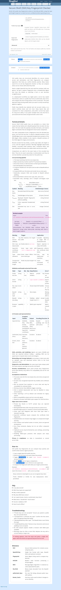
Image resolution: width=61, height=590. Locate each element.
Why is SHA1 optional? (19, 492)
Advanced (30, 45)
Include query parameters (25, 61)
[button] (22, 26)
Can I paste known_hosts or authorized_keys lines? (27, 497)
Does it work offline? (19, 504)
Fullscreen (49, 54)
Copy (45, 59)
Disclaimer (47, 67)
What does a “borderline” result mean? (24, 499)
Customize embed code (24, 69)
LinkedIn (19, 59)
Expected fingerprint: (17, 38)
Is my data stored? (18, 488)
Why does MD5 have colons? (21, 495)
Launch (48, 59)
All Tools (12, 4)
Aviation (28, 4)
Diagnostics (14, 54)
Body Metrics (34, 4)
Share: (13, 59)
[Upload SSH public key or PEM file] (37, 33)
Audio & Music (18, 4)
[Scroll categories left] (10, 4)
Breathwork (39, 4)
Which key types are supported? (22, 490)
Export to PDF (44, 54)
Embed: (13, 67)
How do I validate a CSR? (20, 502)
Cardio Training (45, 4)
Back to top (4, 586)
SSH (17, 54)
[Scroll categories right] (51, 4)
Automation (24, 4)
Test (43, 67)
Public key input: (17, 26)
